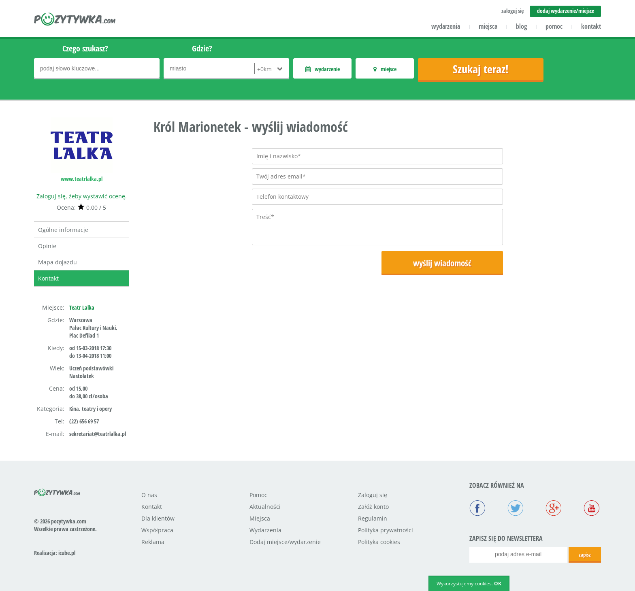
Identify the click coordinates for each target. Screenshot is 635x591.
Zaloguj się (372, 495)
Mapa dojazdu (57, 262)
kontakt (591, 26)
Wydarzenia (265, 530)
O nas (149, 495)
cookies (483, 583)
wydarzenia (445, 26)
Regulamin (372, 518)
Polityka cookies (379, 542)
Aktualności (265, 506)
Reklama (152, 542)
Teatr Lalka (81, 307)
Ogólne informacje (63, 230)
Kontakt (48, 278)
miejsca (488, 26)
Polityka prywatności (385, 530)
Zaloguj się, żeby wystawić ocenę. (81, 196)
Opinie (47, 246)
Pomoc (258, 495)
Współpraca (157, 530)
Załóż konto (373, 506)
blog (521, 26)
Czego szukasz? (85, 48)
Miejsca (259, 518)
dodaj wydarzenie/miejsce (565, 11)
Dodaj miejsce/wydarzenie (285, 542)
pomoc (554, 26)
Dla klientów (158, 518)
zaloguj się (512, 11)
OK (497, 583)
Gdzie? (202, 48)
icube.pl (66, 553)
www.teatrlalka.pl (81, 179)
